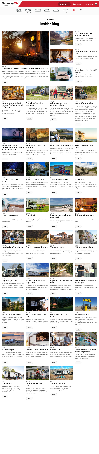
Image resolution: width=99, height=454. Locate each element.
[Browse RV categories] (67, 4)
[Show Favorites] (81, 11)
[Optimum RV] (10, 4)
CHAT (93, 451)
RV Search (63, 4)
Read (5, 82)
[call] (89, 4)
